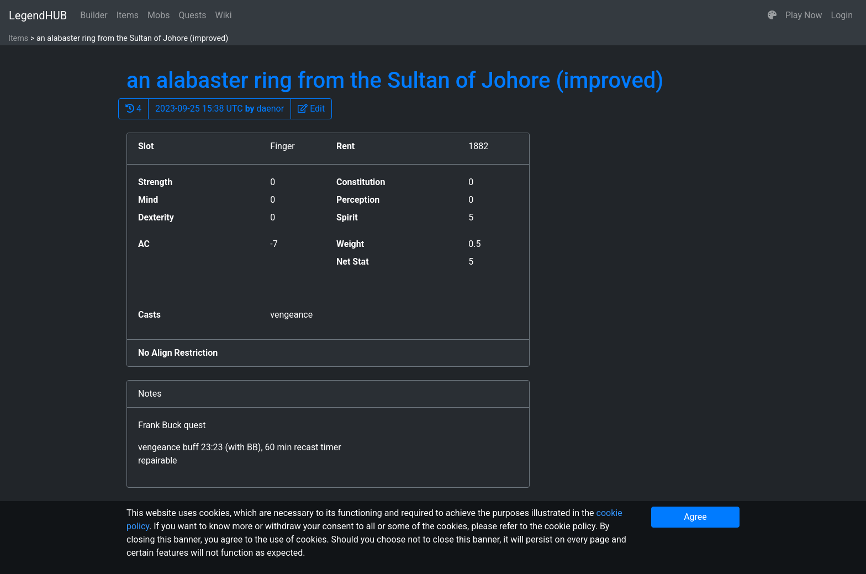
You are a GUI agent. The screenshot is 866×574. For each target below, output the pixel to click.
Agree (695, 517)
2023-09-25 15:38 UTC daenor (219, 108)
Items (128, 15)
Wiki (223, 15)
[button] (772, 15)
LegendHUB (38, 15)
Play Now (803, 15)
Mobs (158, 15)
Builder (94, 15)
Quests (192, 15)
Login (842, 15)
